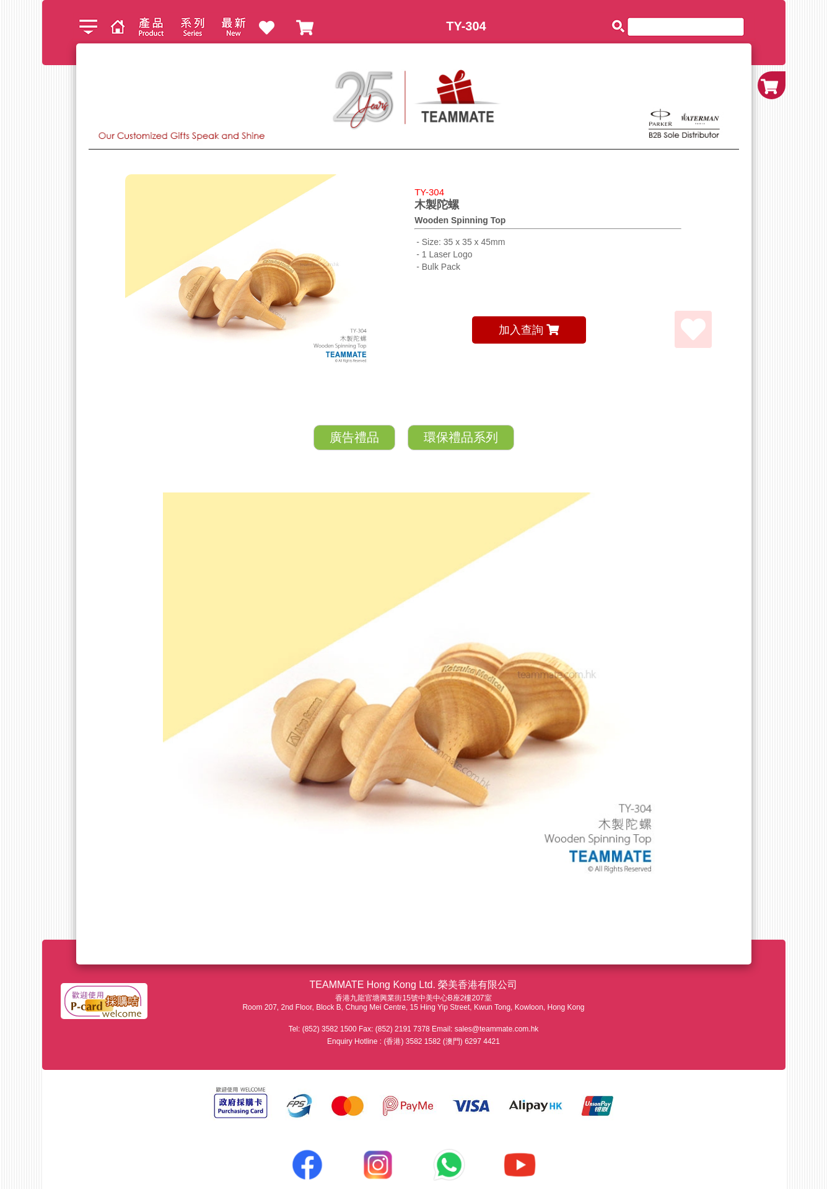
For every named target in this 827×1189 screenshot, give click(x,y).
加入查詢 (529, 330)
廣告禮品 (354, 437)
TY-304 (466, 26)
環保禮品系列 (461, 437)
